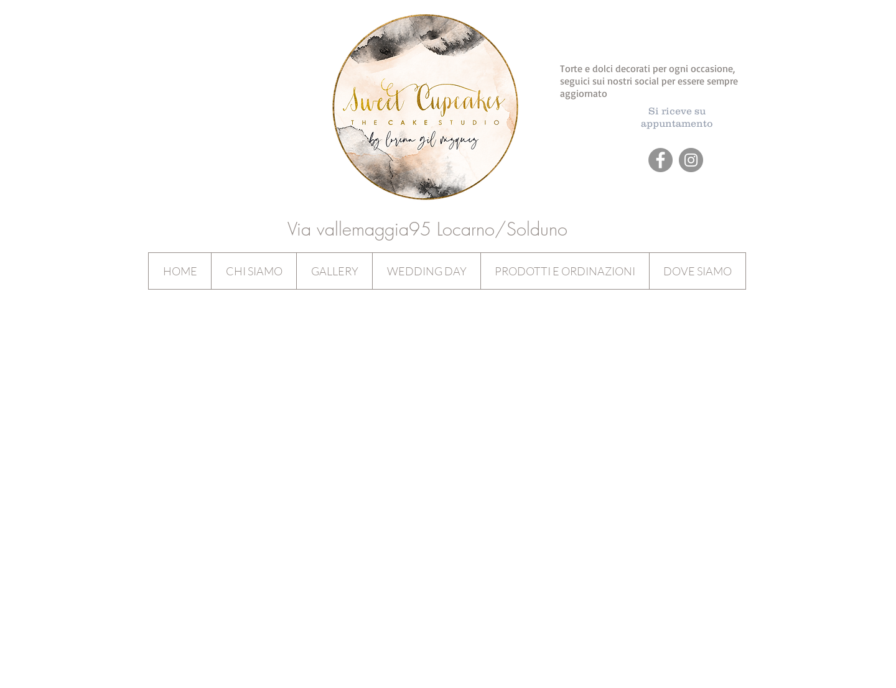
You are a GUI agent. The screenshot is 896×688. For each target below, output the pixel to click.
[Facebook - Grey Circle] (660, 160)
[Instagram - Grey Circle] (691, 160)
